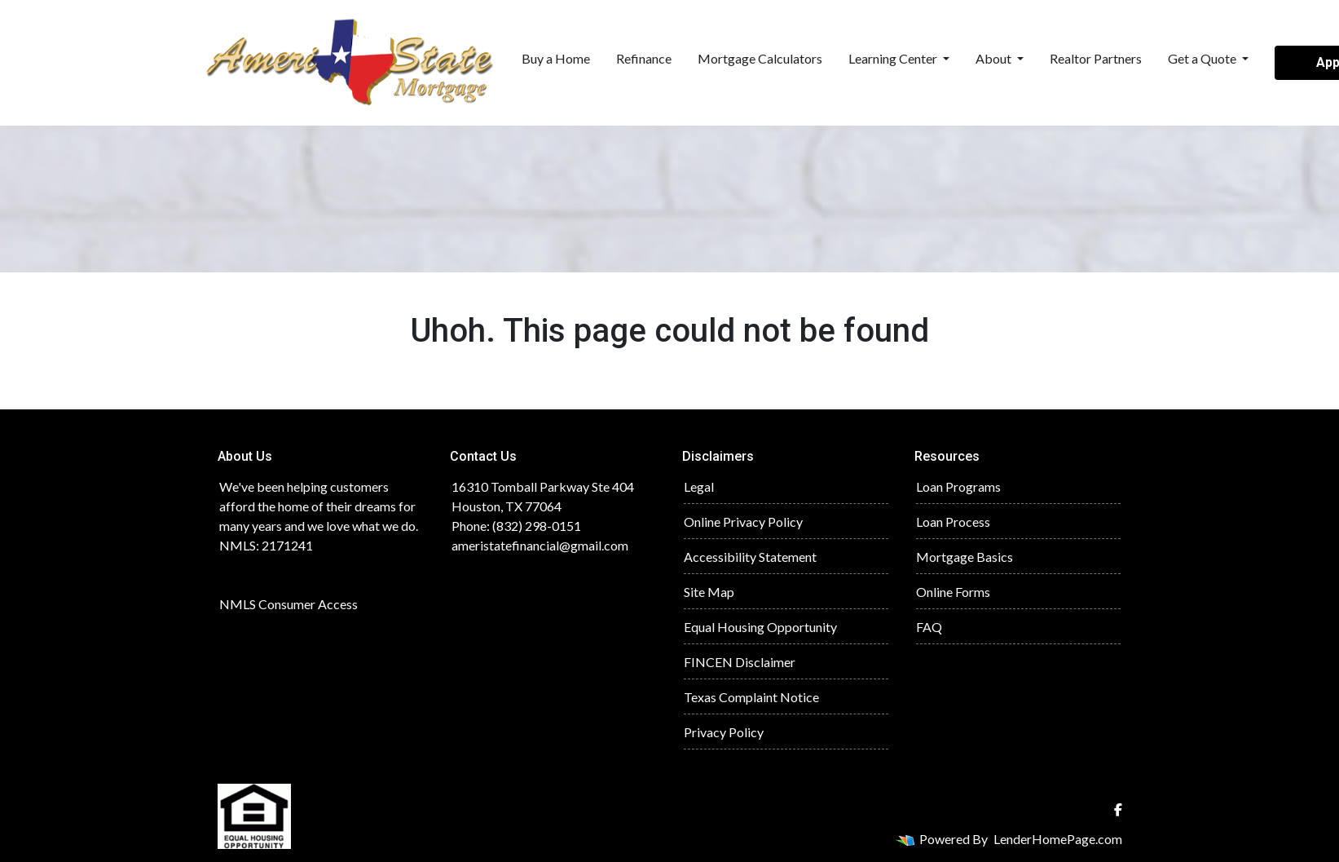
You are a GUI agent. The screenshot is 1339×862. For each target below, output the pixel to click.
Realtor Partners (1096, 58)
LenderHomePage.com (1057, 839)
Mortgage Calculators (760, 58)
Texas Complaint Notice (751, 697)
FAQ (929, 626)
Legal (699, 486)
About (995, 58)
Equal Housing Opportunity (760, 626)
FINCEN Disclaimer (739, 662)
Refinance (644, 58)
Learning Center (894, 58)
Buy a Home (556, 58)
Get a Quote (1203, 58)
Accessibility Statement (750, 556)
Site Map (709, 591)
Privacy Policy (724, 732)
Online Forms (953, 591)
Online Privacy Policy (743, 521)
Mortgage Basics (964, 556)
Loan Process (953, 521)
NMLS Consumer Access (288, 604)
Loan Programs (958, 486)
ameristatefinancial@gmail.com (539, 545)
